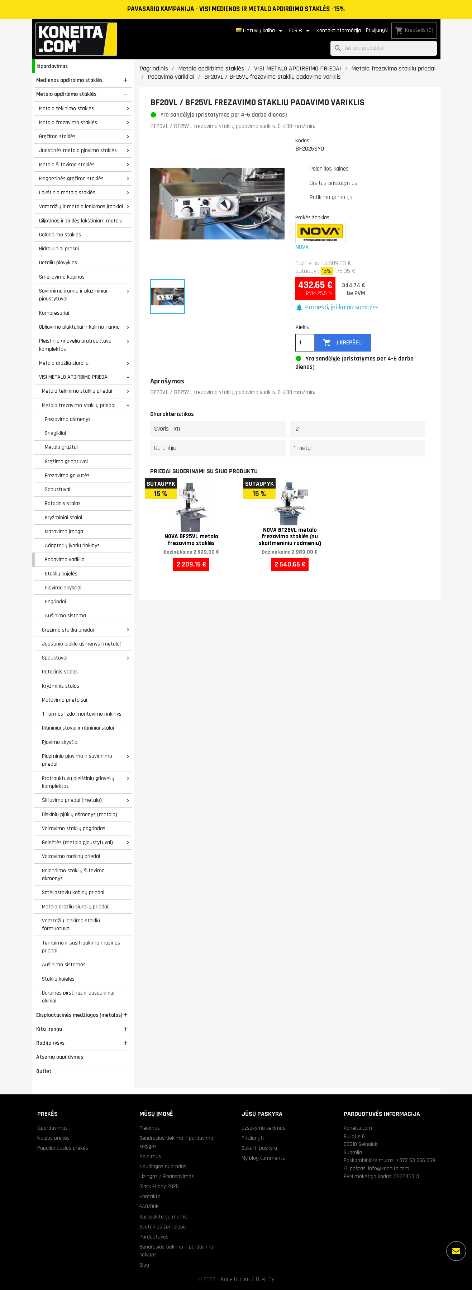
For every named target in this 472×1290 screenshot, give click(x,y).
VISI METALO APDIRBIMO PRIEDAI (74, 377)
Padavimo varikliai (65, 559)
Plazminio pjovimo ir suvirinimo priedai (77, 760)
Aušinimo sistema (65, 615)
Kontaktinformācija (338, 30)
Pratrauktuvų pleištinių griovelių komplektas (78, 782)
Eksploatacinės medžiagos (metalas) (79, 1015)
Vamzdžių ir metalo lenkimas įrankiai (81, 206)
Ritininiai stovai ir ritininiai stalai (78, 727)
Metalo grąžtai (61, 447)
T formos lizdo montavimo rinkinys (81, 713)
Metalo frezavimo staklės (68, 122)
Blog (144, 1265)
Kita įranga (49, 1029)
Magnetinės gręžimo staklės (71, 178)
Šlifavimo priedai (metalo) (72, 800)
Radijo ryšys (50, 1042)
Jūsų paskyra (262, 1114)
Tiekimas (149, 1128)
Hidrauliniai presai (59, 248)
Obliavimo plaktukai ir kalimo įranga (79, 326)
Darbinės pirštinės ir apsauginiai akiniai (78, 997)
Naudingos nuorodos (162, 1166)
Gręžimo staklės (57, 136)
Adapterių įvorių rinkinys (72, 545)
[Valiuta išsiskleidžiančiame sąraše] (300, 30)
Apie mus (150, 1156)
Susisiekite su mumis (163, 1216)
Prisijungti (377, 30)
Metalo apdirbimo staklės (66, 94)
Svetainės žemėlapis (163, 1226)
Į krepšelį (343, 342)
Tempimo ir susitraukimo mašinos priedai (81, 947)
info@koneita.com (388, 1168)
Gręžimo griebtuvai (66, 461)
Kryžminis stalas (60, 686)
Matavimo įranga (64, 531)
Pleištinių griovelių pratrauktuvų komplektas (75, 345)
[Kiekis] (305, 343)
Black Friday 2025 (159, 1186)
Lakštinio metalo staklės (67, 192)
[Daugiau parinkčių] (456, 1251)
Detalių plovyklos (58, 262)
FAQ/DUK (149, 1206)
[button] (337, 308)
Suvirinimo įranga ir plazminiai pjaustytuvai (73, 295)
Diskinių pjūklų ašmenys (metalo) (79, 814)
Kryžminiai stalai (63, 517)
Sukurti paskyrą (259, 1148)
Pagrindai (55, 601)
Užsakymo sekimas (263, 1128)
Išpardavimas (52, 66)
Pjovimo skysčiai (63, 587)
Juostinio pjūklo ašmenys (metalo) (81, 643)
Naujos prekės (53, 1138)
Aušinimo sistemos (64, 964)
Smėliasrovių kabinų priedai (73, 892)
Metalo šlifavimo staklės (67, 164)
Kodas (302, 140)
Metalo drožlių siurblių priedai (75, 906)
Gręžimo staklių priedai (68, 629)
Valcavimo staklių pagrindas (73, 828)
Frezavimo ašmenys (68, 419)
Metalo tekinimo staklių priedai (77, 390)
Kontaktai (150, 1196)
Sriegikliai (55, 433)
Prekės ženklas (312, 217)
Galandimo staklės (60, 234)
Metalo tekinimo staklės (66, 108)
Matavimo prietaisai (64, 699)
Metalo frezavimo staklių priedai (78, 405)
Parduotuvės (153, 1236)
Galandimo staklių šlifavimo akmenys (73, 874)
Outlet (44, 1071)
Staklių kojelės (61, 573)
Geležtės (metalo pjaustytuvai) (77, 842)
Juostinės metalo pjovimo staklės (78, 150)
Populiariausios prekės (62, 1148)
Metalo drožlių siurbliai (64, 363)
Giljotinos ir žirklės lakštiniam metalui (81, 220)
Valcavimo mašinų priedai (71, 856)
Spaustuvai (57, 489)
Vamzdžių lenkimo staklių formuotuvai (71, 924)
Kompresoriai (54, 313)
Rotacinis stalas (63, 503)
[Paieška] (383, 48)
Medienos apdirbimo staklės (69, 80)
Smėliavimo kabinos (62, 276)
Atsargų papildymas (59, 1056)
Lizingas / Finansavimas (166, 1176)
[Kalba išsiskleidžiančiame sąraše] (260, 30)
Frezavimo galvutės (67, 475)
